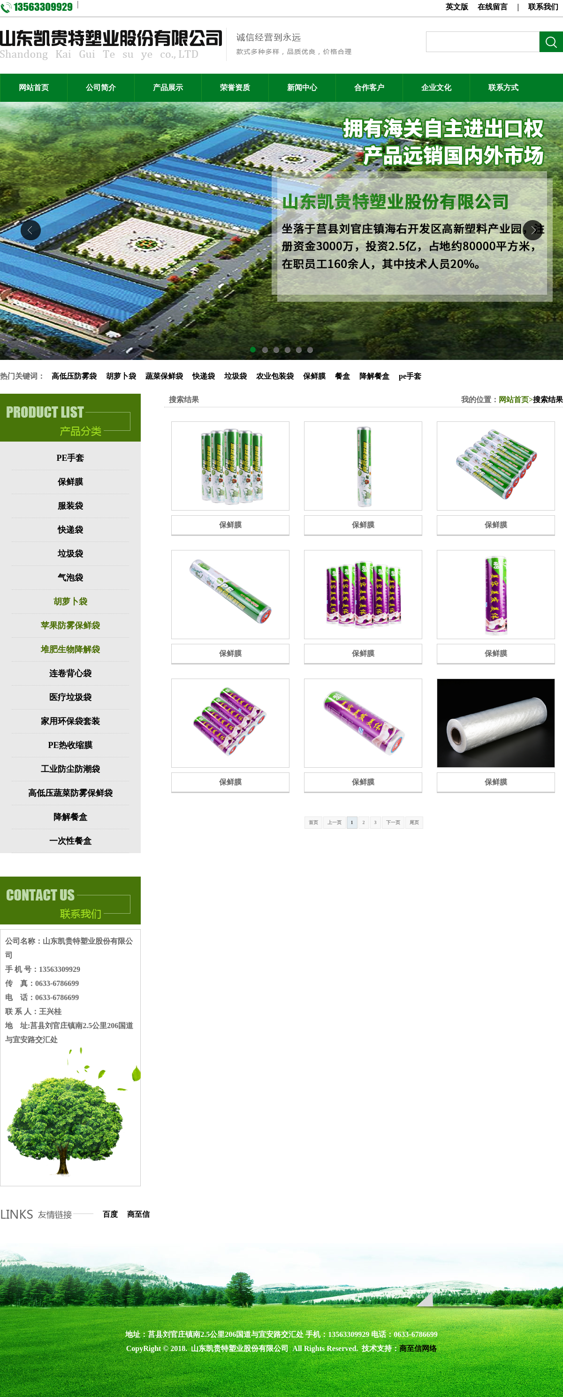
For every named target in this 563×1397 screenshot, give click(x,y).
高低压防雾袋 (74, 376)
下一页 (393, 822)
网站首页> (516, 400)
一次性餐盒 (70, 841)
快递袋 (203, 376)
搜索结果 (548, 400)
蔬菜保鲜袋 (164, 376)
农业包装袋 (275, 376)
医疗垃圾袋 (70, 697)
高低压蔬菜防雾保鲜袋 (70, 793)
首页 (313, 822)
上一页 (334, 822)
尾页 (414, 822)
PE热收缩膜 (70, 745)
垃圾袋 (235, 376)
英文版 (457, 7)
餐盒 (342, 376)
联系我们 (543, 7)
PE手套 (70, 458)
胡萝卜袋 (121, 376)
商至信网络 (418, 1348)
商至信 (138, 1214)
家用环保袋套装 (70, 721)
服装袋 (70, 506)
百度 (110, 1214)
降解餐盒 (374, 376)
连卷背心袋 (70, 673)
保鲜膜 (314, 376)
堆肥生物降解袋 (70, 649)
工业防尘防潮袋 (70, 769)
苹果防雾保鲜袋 (70, 625)
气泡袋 (70, 577)
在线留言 (493, 7)
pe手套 (410, 376)
